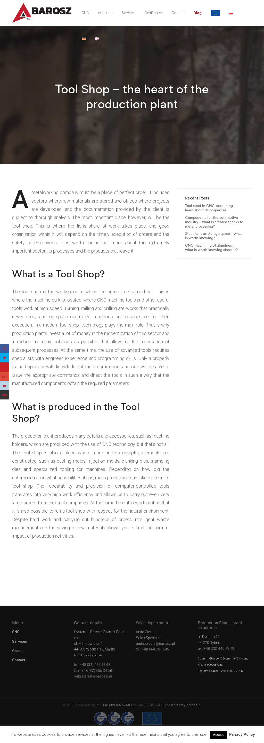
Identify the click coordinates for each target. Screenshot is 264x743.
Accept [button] (218, 735)
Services (129, 13)
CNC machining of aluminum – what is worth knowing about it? (211, 247)
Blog (198, 13)
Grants (17, 651)
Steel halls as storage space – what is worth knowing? (213, 235)
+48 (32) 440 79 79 (219, 648)
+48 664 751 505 (155, 649)
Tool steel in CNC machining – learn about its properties (210, 208)
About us (105, 13)
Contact (178, 13)
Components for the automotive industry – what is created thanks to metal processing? (214, 221)
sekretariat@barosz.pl (93, 676)
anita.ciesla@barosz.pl (155, 643)
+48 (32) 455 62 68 (95, 665)
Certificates (154, 13)
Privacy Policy (242, 734)
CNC (85, 13)
